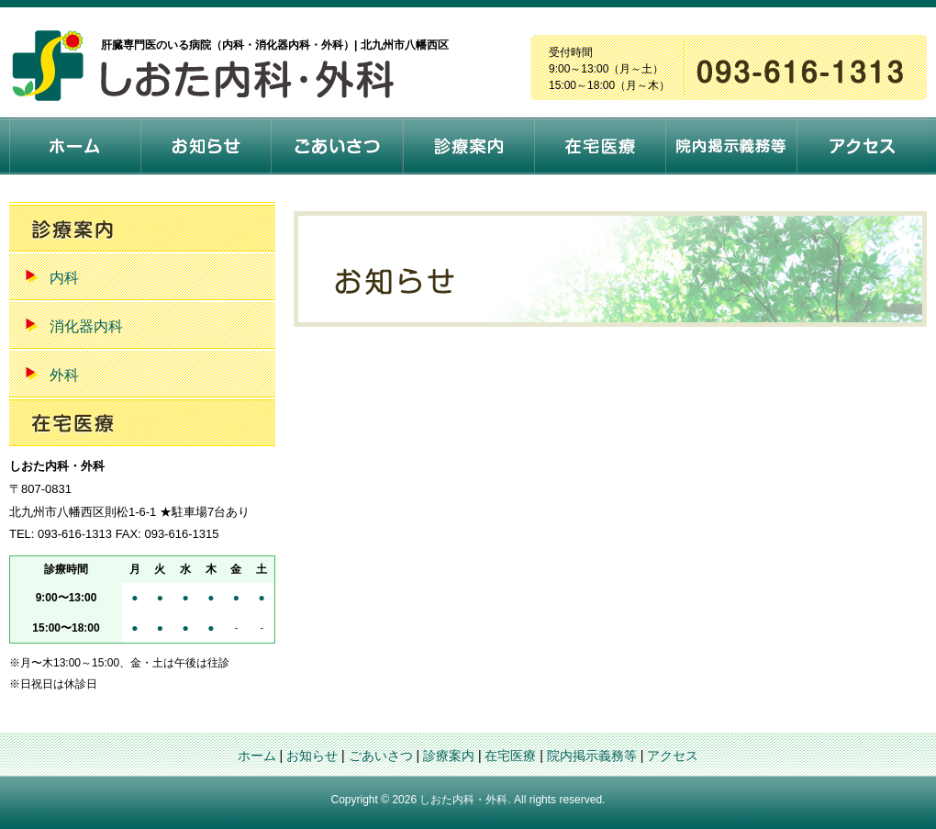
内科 (64, 278)
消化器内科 (86, 326)
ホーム (257, 755)
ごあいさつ (381, 755)
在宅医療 (510, 755)
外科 (64, 375)
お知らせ (312, 755)
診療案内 (448, 755)
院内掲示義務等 (592, 755)
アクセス (672, 755)
